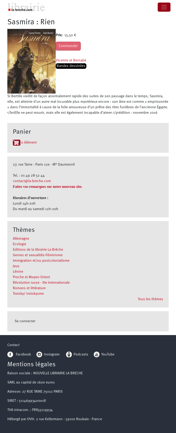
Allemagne (21, 239)
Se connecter (25, 321)
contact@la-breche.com (32, 181)
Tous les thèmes (150, 299)
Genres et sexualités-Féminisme (38, 255)
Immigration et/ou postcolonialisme (41, 261)
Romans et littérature (29, 288)
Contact (13, 345)
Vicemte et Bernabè (71, 60)
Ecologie (19, 244)
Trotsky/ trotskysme (28, 294)
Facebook (19, 354)
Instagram (48, 354)
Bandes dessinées (71, 66)
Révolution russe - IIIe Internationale (41, 283)
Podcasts (77, 354)
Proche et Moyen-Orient (31, 277)
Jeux (16, 266)
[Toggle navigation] (164, 7)
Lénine (18, 272)
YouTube (107, 354)
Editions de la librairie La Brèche (38, 250)
